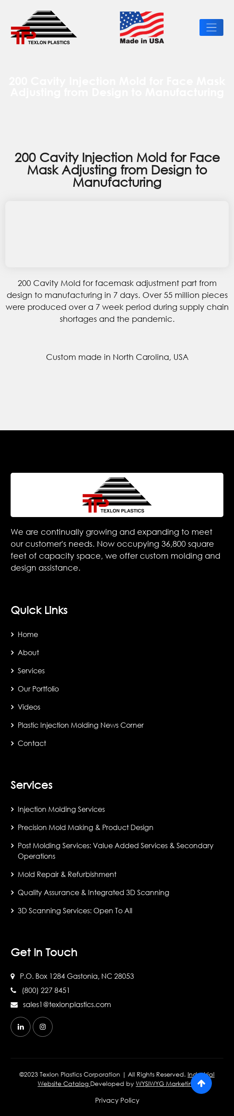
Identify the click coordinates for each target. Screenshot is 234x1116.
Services (31, 670)
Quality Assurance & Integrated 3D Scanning (93, 892)
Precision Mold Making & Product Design (85, 827)
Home (28, 634)
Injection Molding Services (61, 809)
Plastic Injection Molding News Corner (81, 725)
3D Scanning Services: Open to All (75, 910)
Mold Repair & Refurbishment (67, 874)
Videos (29, 706)
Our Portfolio (38, 688)
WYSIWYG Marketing (166, 1083)
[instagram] (43, 1027)
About (28, 652)
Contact (32, 743)
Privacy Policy (117, 1100)
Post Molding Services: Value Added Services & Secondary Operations (116, 851)
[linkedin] (21, 1027)
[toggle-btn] (211, 27)
